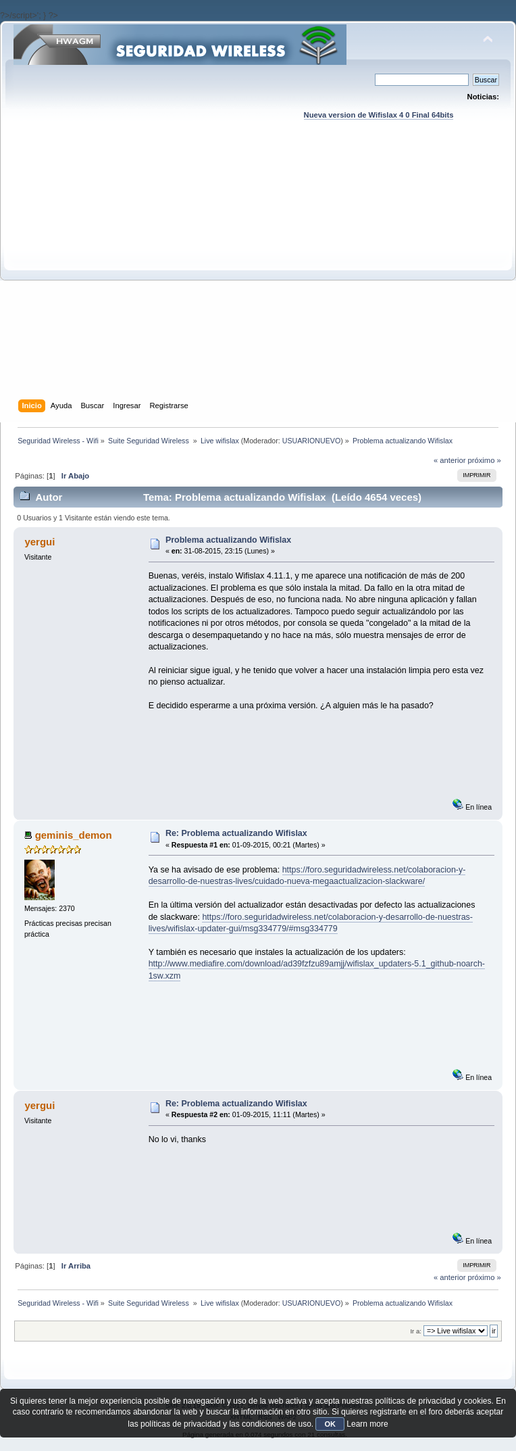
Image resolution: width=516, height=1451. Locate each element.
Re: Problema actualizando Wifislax (236, 833)
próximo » (484, 460)
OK (330, 1424)
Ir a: (415, 1331)
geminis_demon (73, 835)
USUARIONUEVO (311, 441)
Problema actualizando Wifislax (228, 540)
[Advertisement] (126, 272)
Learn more (367, 1424)
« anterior (449, 460)
